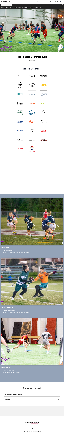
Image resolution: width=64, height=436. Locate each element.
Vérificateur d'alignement (23, 7)
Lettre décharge (43, 1)
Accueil (2, 7)
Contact (51, 1)
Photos (48, 1)
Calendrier (7, 7)
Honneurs (11, 7)
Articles (15, 7)
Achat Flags (37, 1)
